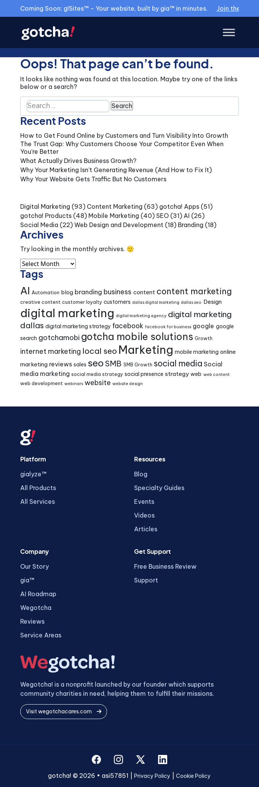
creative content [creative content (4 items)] (40, 302)
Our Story (34, 566)
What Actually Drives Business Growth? (78, 160)
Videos (144, 515)
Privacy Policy (152, 775)
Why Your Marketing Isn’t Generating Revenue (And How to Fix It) (116, 170)
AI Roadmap (38, 594)
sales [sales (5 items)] (80, 364)
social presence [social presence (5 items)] (144, 374)
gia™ (27, 580)
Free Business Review (165, 566)
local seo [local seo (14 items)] (99, 351)
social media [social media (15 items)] (178, 363)
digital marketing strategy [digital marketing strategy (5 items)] (78, 326)
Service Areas (40, 635)
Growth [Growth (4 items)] (204, 338)
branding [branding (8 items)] (88, 292)
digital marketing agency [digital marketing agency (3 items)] (141, 315)
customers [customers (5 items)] (117, 301)
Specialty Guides (159, 488)
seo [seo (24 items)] (96, 363)
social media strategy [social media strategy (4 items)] (97, 374)
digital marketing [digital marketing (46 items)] (67, 313)
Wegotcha (35, 607)
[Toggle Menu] (229, 32)
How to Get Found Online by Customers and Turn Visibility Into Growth (124, 135)
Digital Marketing (45, 206)
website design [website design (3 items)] (127, 383)
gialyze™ (33, 474)
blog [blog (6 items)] (67, 292)
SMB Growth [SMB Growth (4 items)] (137, 365)
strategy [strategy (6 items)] (177, 373)
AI (187, 215)
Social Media (39, 225)
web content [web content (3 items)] (216, 374)
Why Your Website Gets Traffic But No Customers (93, 179)
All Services (37, 501)
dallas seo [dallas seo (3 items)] (191, 302)
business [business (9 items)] (117, 291)
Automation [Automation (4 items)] (45, 292)
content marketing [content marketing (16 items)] (194, 291)
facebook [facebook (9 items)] (127, 325)
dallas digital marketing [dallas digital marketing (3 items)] (155, 302)
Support (146, 580)
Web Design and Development (118, 225)
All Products (38, 488)
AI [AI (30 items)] (25, 290)
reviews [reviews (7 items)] (60, 364)
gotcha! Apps (179, 206)
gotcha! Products (46, 215)
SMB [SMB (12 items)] (113, 363)
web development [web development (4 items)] (41, 383)
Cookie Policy (193, 775)
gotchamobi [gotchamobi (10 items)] (59, 337)
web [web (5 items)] (195, 374)
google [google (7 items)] (203, 326)
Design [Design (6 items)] (212, 301)
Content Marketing (114, 206)
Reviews (32, 621)
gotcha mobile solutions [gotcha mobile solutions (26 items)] (137, 337)
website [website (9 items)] (98, 382)
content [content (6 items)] (144, 292)
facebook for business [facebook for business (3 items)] (168, 326)
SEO (162, 215)
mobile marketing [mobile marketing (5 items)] (197, 351)
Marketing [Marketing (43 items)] (145, 350)
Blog (140, 474)
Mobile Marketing (113, 215)
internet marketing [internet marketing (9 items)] (50, 351)
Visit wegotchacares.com (63, 711)
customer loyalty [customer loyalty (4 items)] (82, 302)
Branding (190, 225)
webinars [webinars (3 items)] (73, 383)
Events (144, 501)
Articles (145, 529)
